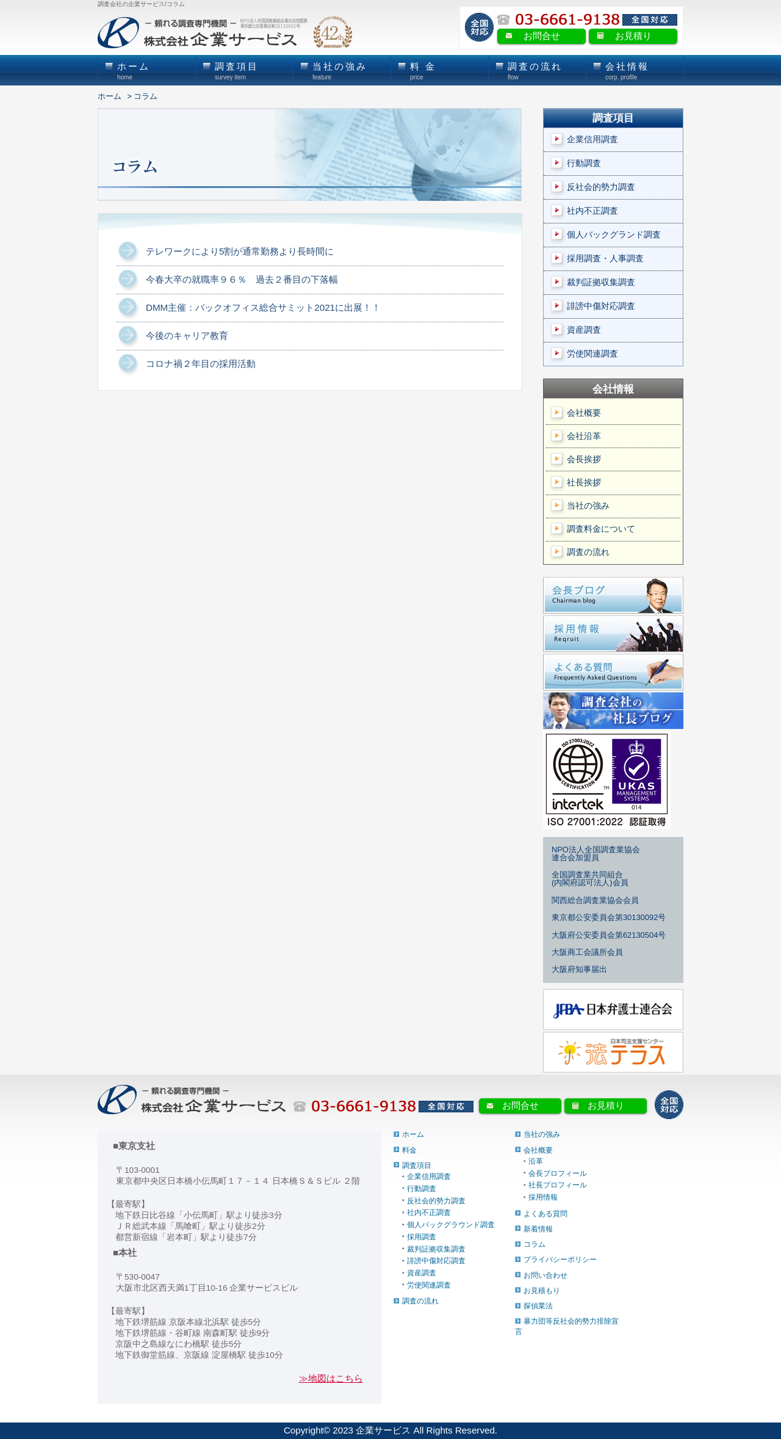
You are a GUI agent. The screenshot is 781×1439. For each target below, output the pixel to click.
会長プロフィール (557, 1173)
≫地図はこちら (331, 1378)
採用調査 (421, 1236)
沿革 (535, 1161)
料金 (409, 1149)
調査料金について (601, 529)
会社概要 (584, 413)
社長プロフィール (557, 1185)
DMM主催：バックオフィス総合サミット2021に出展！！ (263, 307)
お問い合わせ (545, 1274)
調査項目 (416, 1165)
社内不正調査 (592, 211)
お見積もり (542, 1290)
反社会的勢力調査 (601, 187)
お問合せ (542, 36)
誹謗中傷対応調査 (601, 306)
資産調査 (584, 330)
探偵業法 (538, 1306)
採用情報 (543, 1197)
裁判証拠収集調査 (601, 282)
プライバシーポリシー (560, 1259)
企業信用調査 (592, 139)
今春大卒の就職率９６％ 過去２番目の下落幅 (242, 279)
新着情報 (538, 1229)
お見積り (633, 36)
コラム (534, 1244)
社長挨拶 (584, 482)
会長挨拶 (584, 459)
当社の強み (588, 505)
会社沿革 (584, 436)
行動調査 (584, 163)
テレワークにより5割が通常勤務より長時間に (240, 251)
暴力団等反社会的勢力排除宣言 (567, 1326)
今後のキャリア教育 (187, 335)
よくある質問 (545, 1213)
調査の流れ (588, 552)
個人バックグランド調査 (614, 234)
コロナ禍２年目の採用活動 (201, 363)
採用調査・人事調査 (605, 258)
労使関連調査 (592, 353)
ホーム (109, 96)
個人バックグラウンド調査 (451, 1224)
